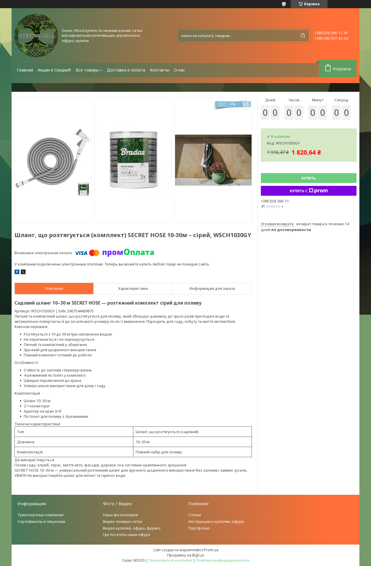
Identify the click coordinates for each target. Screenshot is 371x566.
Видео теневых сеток (122, 521)
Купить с (309, 190)
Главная (25, 70)
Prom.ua (211, 549)
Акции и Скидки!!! (54, 70)
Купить (308, 178)
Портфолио (199, 528)
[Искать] (303, 35)
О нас (179, 70)
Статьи (194, 514)
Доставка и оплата (126, 70)
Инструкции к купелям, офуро (216, 521)
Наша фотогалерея (120, 514)
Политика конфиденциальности (222, 560)
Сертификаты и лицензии (41, 521)
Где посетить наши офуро (126, 534)
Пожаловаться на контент (170, 560)
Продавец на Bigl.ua (185, 555)
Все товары (87, 70)
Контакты (159, 70)
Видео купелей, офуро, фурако (132, 528)
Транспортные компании (40, 514)
